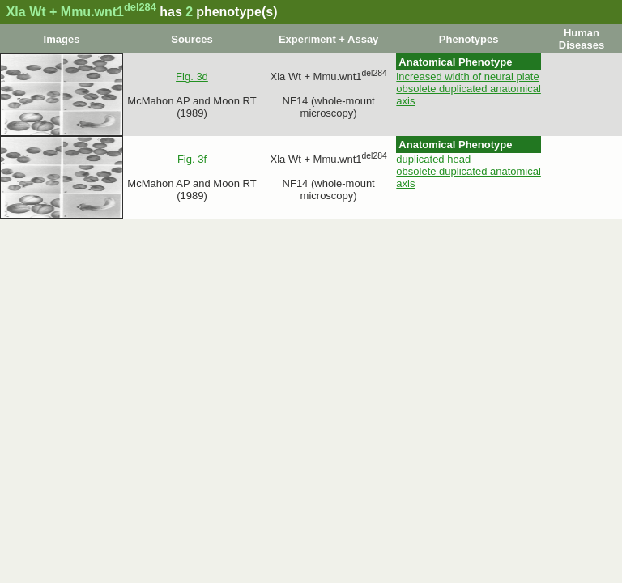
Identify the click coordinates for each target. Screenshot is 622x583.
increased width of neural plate (467, 76)
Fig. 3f (192, 159)
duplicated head (433, 159)
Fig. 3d (192, 76)
